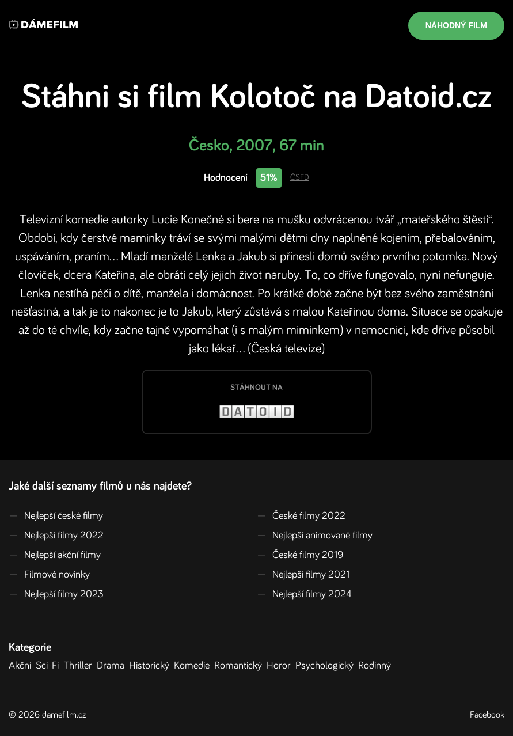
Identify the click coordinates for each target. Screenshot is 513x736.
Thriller (80, 666)
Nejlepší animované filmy (315, 536)
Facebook (487, 714)
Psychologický (326, 666)
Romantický (240, 666)
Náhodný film (456, 25)
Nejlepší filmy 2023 (56, 594)
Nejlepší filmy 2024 (304, 594)
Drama (113, 666)
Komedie (194, 666)
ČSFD (299, 177)
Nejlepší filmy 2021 (303, 575)
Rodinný (377, 666)
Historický (151, 666)
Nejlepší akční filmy (55, 555)
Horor (281, 666)
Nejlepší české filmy (56, 516)
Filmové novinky (49, 575)
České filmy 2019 (300, 555)
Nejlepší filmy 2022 (56, 536)
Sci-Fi (49, 666)
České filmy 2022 (301, 516)
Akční (22, 666)
